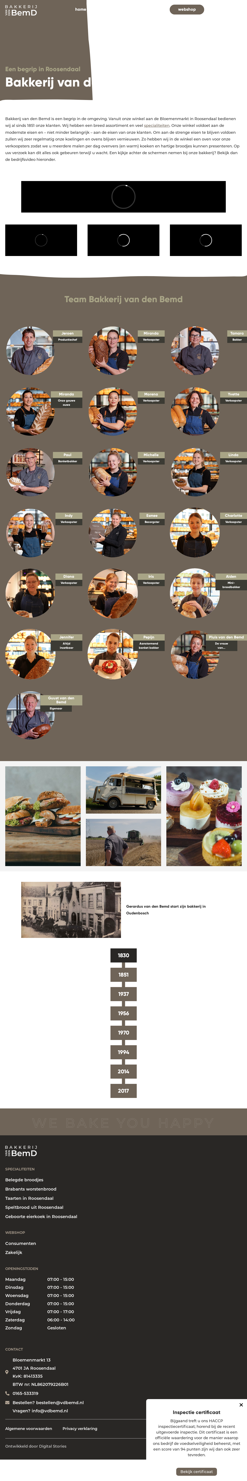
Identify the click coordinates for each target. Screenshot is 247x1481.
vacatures (154, 9)
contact (225, 9)
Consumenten (20, 1243)
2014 (123, 1071)
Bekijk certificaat (196, 1471)
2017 (123, 1090)
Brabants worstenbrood (30, 1189)
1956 (123, 1013)
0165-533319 (25, 1393)
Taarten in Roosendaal (29, 1198)
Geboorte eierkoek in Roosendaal (41, 1216)
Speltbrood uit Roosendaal (34, 1207)
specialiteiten (105, 9)
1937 (123, 994)
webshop (187, 9)
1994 (123, 1052)
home (80, 9)
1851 (123, 974)
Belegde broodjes (24, 1179)
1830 (123, 955)
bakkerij (131, 9)
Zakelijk (13, 1252)
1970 (123, 1032)
